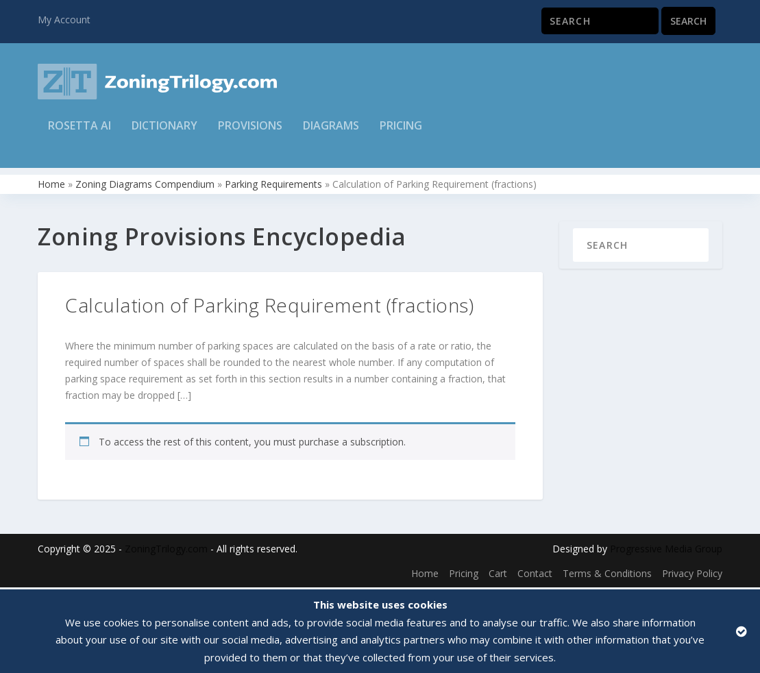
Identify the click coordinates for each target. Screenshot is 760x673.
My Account (64, 19)
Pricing (401, 134)
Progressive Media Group (666, 549)
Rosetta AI (79, 134)
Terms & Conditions (607, 574)
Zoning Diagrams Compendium (144, 185)
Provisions (250, 134)
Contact (534, 574)
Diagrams (331, 134)
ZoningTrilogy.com (166, 549)
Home (51, 185)
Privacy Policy (692, 574)
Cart (498, 574)
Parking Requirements (273, 185)
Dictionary (164, 134)
